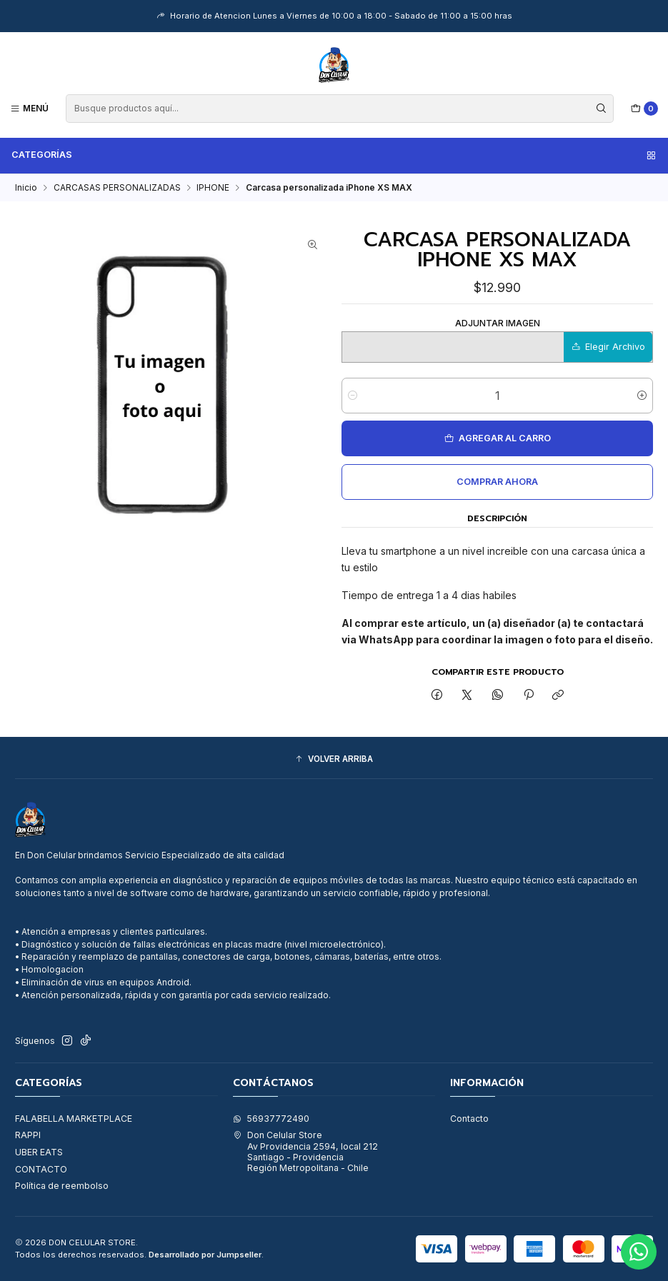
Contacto (469, 1118)
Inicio (26, 188)
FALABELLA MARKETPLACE (73, 1118)
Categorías (334, 155)
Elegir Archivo (608, 346)
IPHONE (212, 188)
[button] (334, 759)
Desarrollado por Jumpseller (205, 1255)
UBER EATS (39, 1152)
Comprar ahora (497, 481)
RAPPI (28, 1135)
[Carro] (645, 109)
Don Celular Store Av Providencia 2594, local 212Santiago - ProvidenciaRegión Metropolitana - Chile (305, 1151)
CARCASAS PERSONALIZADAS (117, 188)
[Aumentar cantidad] (642, 395)
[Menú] (29, 108)
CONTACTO (41, 1169)
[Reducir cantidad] (352, 395)
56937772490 (271, 1118)
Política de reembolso (62, 1185)
